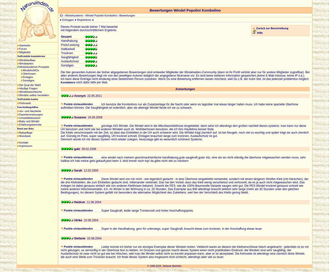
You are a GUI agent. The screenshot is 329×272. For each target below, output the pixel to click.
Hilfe (260, 32)
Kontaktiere (68, 82)
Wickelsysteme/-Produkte (34, 66)
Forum (23, 48)
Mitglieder (25, 52)
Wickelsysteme (74, 15)
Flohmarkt (25, 103)
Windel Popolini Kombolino (101, 15)
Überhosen (29, 73)
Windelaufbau (27, 60)
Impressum (25, 145)
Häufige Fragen (28, 88)
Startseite (24, 45)
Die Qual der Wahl (30, 85)
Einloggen (68, 19)
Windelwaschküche (30, 91)
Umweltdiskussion (29, 117)
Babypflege (25, 132)
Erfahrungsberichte (30, 124)
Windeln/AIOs (31, 70)
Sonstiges (28, 80)
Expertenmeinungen (31, 114)
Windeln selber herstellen (34, 95)
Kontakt (23, 142)
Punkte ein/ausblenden (77, 104)
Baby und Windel (29, 121)
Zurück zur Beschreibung (272, 28)
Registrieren (84, 19)
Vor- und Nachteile (30, 111)
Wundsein (25, 136)
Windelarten (26, 63)
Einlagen (28, 77)
